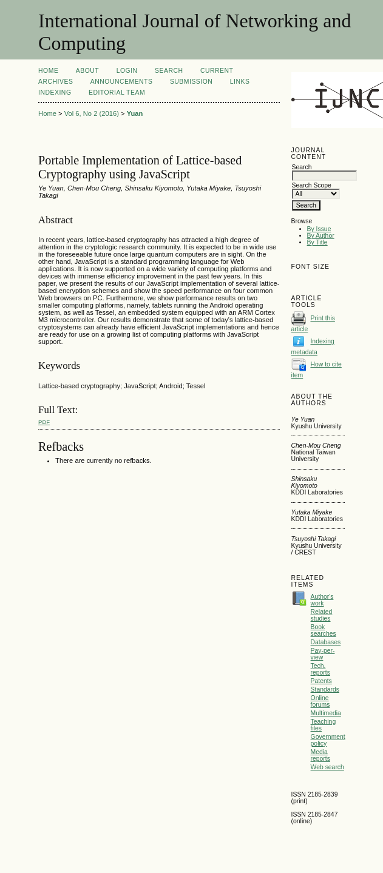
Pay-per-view (323, 654)
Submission (191, 81)
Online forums (320, 701)
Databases (326, 642)
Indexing (54, 92)
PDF (44, 422)
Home (48, 70)
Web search (327, 767)
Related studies (322, 615)
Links (240, 81)
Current (216, 70)
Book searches (323, 630)
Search (169, 70)
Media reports (320, 755)
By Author (320, 235)
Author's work (322, 600)
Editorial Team (117, 92)
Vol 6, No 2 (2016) (91, 113)
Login (127, 70)
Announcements (121, 81)
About (87, 70)
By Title (317, 242)
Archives (55, 81)
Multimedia (326, 713)
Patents (321, 681)
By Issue (319, 229)
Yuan (135, 113)
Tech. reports (320, 669)
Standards (325, 689)
